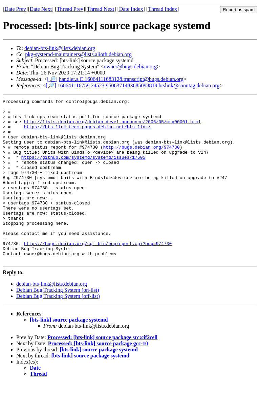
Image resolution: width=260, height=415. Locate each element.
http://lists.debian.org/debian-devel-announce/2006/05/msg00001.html (112, 127)
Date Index (131, 9)
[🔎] (52, 79)
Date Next (41, 9)
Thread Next (100, 9)
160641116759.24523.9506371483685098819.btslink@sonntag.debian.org (139, 85)
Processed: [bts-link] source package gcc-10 (98, 376)
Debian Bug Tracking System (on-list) (57, 322)
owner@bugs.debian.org (130, 66)
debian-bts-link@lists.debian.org (59, 48)
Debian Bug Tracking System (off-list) (58, 328)
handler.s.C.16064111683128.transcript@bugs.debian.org (121, 79)
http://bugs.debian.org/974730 (141, 157)
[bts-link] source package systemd (69, 352)
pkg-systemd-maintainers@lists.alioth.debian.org (78, 54)
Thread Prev (70, 9)
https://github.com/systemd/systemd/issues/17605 (83, 169)
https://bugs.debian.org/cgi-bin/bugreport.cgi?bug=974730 (98, 273)
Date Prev (15, 9)
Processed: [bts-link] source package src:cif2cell (102, 370)
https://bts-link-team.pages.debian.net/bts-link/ (87, 133)
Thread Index (162, 9)
